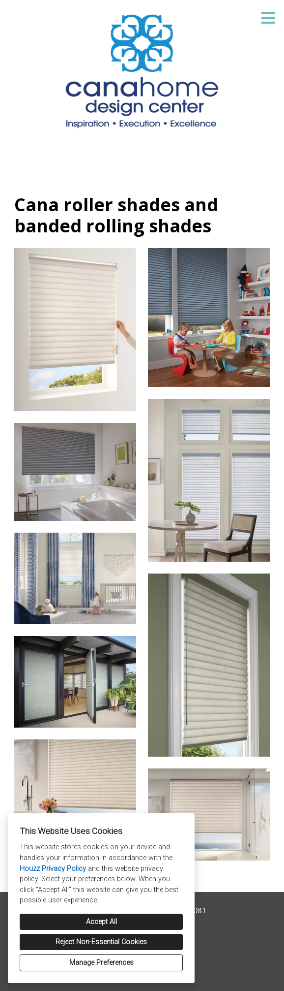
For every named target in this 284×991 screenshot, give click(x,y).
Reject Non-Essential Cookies (101, 942)
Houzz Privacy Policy (53, 868)
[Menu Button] (268, 18)
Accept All (101, 922)
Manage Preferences (101, 963)
